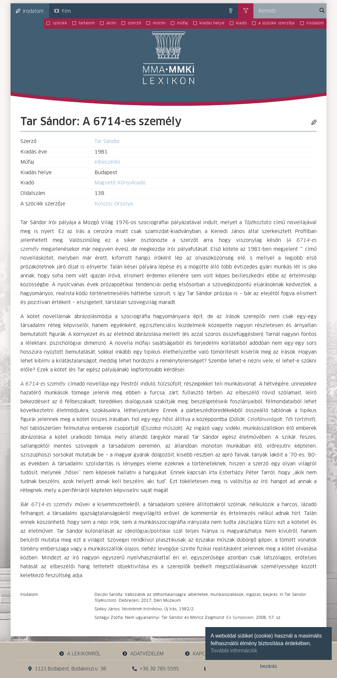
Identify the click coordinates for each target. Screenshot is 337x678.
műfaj (182, 23)
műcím (159, 23)
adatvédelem (143, 653)
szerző (134, 23)
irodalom (29, 11)
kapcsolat (202, 653)
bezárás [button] (268, 666)
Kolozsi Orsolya (113, 203)
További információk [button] (234, 650)
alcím (111, 23)
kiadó (241, 23)
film (62, 11)
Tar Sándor (107, 141)
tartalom (87, 23)
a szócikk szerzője (276, 23)
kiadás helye (211, 23)
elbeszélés (107, 162)
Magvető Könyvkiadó (119, 182)
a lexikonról (80, 653)
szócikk (60, 23)
